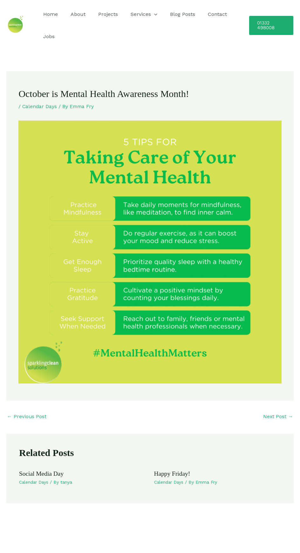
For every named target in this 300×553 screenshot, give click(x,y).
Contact (203, 14)
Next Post (278, 416)
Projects (102, 14)
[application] (145, 14)
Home (49, 14)
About (74, 14)
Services (135, 14)
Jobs (47, 36)
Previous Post (27, 416)
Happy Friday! (172, 473)
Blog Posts (171, 14)
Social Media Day (42, 473)
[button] (270, 25)
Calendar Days (40, 106)
